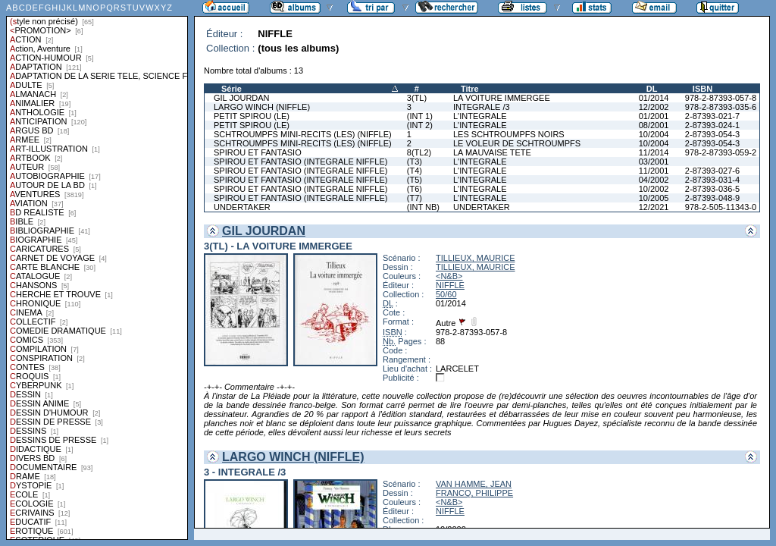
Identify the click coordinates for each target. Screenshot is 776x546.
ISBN (702, 88)
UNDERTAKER (242, 207)
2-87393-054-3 (712, 134)
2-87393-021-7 (712, 116)
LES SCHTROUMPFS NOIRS (509, 134)
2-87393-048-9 (712, 197)
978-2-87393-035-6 (720, 106)
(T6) (414, 188)
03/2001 (654, 161)
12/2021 (654, 207)
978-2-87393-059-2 (720, 152)
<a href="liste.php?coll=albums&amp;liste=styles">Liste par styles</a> (97, 270)
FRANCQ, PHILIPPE (474, 492)
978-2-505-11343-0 (720, 207)
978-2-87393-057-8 (720, 97)
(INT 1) (420, 116)
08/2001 (654, 125)
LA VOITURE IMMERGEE (501, 97)
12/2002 (654, 106)
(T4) (414, 170)
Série (231, 88)
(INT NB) (423, 207)
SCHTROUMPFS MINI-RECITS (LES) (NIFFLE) (303, 134)
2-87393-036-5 (712, 188)
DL (652, 88)
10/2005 (654, 197)
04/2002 (654, 179)
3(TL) (417, 97)
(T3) (414, 161)
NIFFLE (450, 285)
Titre (470, 88)
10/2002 (654, 188)
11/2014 (654, 152)
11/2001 (654, 170)
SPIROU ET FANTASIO (258, 152)
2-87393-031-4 (712, 179)
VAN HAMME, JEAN (474, 483)
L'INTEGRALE (480, 116)
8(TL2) (419, 152)
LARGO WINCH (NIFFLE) (262, 106)
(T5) (414, 179)
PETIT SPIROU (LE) (251, 116)
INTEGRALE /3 (481, 106)
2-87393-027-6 (712, 170)
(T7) (414, 197)
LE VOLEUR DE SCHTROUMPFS (516, 143)
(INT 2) (420, 125)
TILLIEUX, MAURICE (475, 257)
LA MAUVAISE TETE (492, 152)
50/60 (446, 294)
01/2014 (654, 97)
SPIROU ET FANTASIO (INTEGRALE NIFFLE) (300, 161)
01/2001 (654, 116)
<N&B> (449, 276)
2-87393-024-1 (712, 125)
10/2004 (654, 134)
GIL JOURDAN (242, 97)
